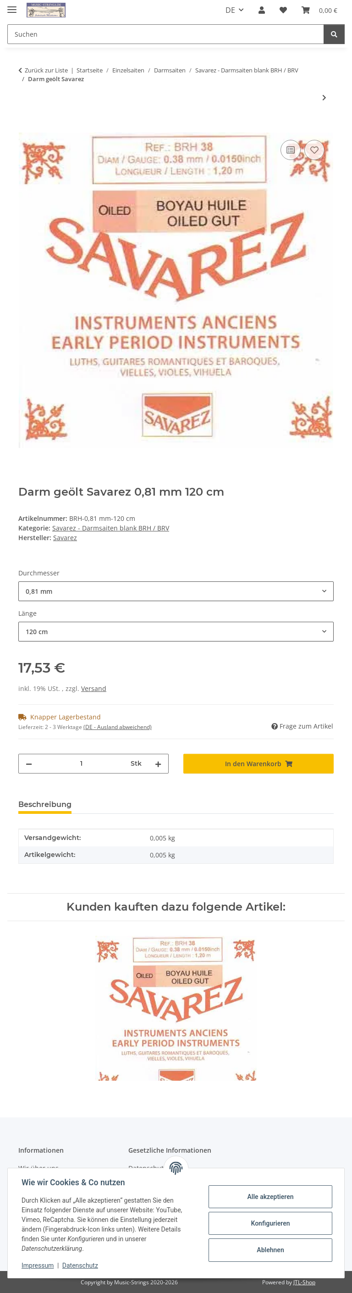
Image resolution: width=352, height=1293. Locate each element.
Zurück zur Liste (46, 70)
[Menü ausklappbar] (11, 5)
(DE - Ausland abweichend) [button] (117, 727)
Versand (93, 688)
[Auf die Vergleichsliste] (290, 150)
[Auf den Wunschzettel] (314, 150)
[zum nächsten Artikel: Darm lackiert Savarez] (324, 97)
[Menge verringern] (29, 763)
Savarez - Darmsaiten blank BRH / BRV (110, 528)
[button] (261, 10)
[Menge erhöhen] (158, 763)
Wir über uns (38, 1168)
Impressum (38, 1265)
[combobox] (176, 591)
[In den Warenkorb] (25, 127)
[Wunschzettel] (283, 10)
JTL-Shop (304, 1282)
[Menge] (81, 763)
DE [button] (230, 10)
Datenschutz (81, 1265)
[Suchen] (165, 34)
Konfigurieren (269, 1223)
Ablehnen (269, 1250)
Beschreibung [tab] (45, 804)
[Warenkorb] (319, 10)
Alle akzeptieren (269, 1196)
